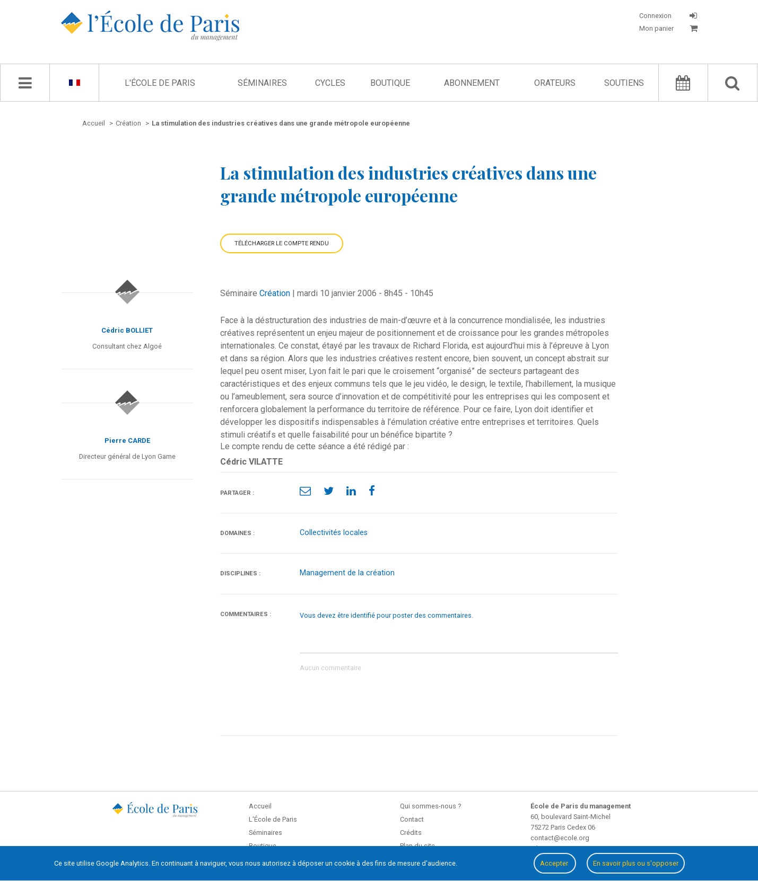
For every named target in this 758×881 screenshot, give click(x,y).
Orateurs (555, 83)
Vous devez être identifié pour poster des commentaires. (386, 615)
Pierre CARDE (127, 440)
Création (274, 293)
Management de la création (347, 572)
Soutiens (624, 83)
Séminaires (262, 83)
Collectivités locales (334, 532)
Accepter (555, 863)
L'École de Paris (160, 83)
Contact (412, 819)
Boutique (390, 83)
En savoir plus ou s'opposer (635, 863)
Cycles (330, 83)
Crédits (411, 832)
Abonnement (472, 83)
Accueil (260, 806)
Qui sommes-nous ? (430, 806)
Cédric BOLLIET (127, 330)
